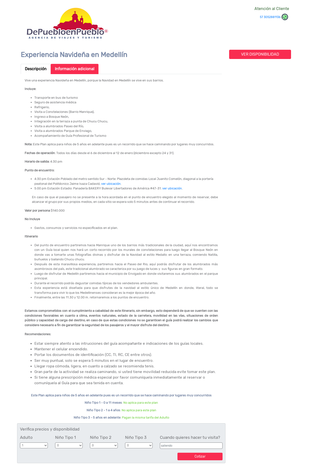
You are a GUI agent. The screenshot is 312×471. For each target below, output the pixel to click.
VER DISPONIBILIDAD (260, 54)
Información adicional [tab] (74, 69)
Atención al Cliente (271, 8)
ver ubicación (111, 184)
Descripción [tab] (36, 69)
